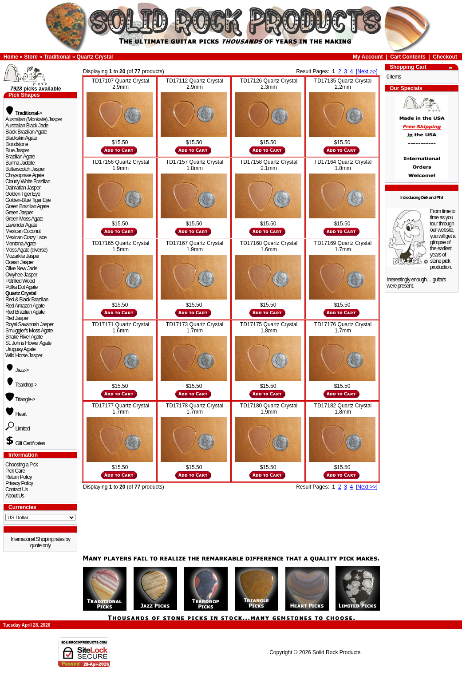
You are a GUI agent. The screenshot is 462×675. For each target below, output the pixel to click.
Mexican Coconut (22, 231)
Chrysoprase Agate (24, 175)
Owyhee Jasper (21, 275)
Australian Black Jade (26, 125)
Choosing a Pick (21, 465)
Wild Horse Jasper (23, 355)
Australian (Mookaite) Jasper (33, 119)
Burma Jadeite (20, 163)
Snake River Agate (24, 337)
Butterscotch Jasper (25, 169)
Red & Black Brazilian (26, 299)
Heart (15, 414)
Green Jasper (19, 212)
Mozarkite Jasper (22, 256)
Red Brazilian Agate (24, 312)
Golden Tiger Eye (22, 194)
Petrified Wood (20, 281)
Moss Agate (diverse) (26, 250)
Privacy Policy (19, 483)
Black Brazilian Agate (26, 132)
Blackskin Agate (21, 138)
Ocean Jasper (19, 262)
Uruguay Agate (20, 349)
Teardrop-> (21, 385)
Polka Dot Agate (21, 287)
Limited (17, 429)
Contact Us (16, 489)
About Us (14, 496)
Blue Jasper (17, 150)
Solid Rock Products (336, 652)
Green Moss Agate (24, 219)
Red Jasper (16, 318)
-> (23, 113)
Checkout (445, 57)
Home (11, 57)
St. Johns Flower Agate (28, 343)
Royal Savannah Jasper (29, 324)
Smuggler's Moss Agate (29, 331)
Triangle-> (20, 399)
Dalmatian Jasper (22, 188)
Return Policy (18, 477)
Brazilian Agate (20, 157)
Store (31, 57)
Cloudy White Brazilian (27, 181)
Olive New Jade (21, 268)
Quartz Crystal (94, 57)
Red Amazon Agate (24, 306)
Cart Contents (407, 57)
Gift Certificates (25, 443)
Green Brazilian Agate (27, 206)
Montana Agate (20, 244)
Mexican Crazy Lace (26, 237)
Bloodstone (16, 144)
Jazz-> (17, 370)
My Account (368, 57)
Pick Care (15, 471)
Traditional (57, 57)
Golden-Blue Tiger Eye (28, 200)
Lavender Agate (21, 225)
